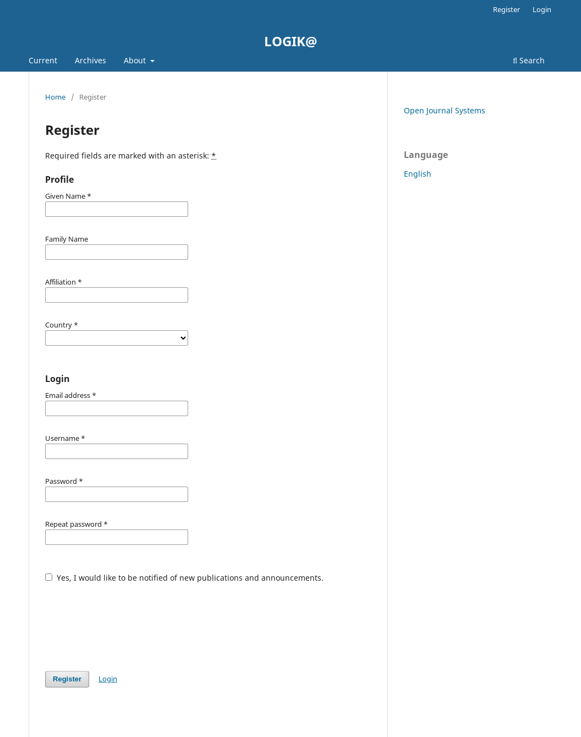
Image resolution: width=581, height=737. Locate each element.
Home (55, 97)
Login (542, 9)
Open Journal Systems (444, 110)
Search (529, 60)
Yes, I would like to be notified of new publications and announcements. (184, 577)
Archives (90, 60)
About (136, 60)
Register (506, 9)
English (417, 173)
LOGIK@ (290, 41)
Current (43, 60)
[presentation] (128, 621)
